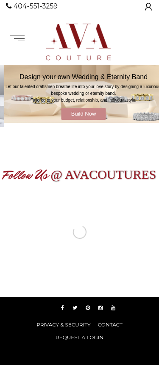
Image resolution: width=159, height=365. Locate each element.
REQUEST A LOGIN (79, 337)
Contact (110, 324)
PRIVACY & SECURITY (63, 324)
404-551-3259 (32, 6)
